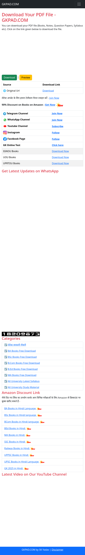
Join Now (54, 98)
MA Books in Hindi (14, 435)
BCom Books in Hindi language (21, 421)
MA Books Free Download (22, 375)
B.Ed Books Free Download (23, 369)
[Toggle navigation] (79, 4)
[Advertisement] (42, 54)
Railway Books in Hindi (17, 448)
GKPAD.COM (10, 4)
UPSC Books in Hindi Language (21, 461)
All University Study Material (23, 387)
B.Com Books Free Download (24, 363)
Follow (56, 132)
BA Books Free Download (22, 350)
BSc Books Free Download (22, 357)
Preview (25, 77)
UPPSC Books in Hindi (16, 455)
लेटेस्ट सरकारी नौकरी (17, 344)
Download (9, 77)
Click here (58, 145)
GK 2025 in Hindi (13, 468)
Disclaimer (57, 549)
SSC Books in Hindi (15, 441)
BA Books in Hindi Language (20, 408)
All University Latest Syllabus (23, 381)
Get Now (50, 105)
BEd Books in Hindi (15, 428)
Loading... (42, 252)
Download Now (60, 151)
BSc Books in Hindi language (20, 415)
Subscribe (57, 126)
